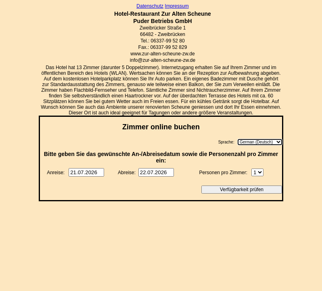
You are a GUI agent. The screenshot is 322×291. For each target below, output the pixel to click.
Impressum (176, 6)
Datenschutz (149, 6)
